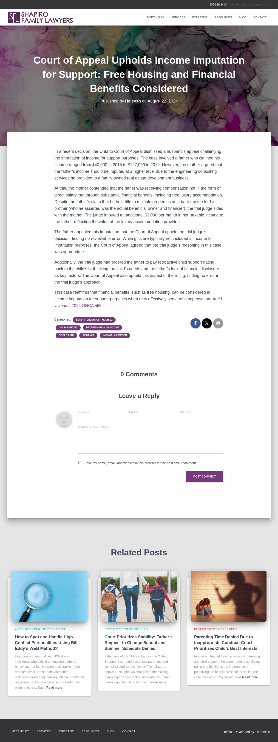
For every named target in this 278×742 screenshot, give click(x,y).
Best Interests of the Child (94, 319)
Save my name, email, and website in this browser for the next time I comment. (141, 463)
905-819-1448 (218, 4)
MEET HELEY (156, 17)
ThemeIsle (262, 732)
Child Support (68, 327)
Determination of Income (102, 327)
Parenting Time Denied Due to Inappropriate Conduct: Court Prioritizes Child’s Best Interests (225, 643)
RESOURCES (223, 17)
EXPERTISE (199, 17)
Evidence (88, 335)
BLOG (243, 17)
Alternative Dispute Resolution (40, 629)
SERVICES (178, 17)
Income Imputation (115, 335)
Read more (54, 687)
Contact (260, 17)
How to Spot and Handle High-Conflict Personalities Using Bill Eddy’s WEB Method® (46, 643)
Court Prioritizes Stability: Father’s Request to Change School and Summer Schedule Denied (139, 643)
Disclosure (66, 335)
